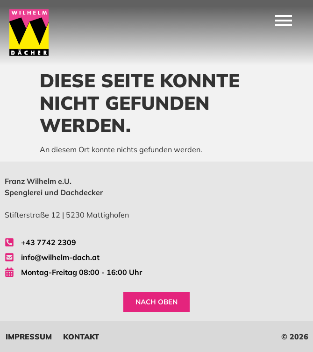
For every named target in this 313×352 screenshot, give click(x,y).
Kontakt (81, 336)
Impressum (29, 336)
